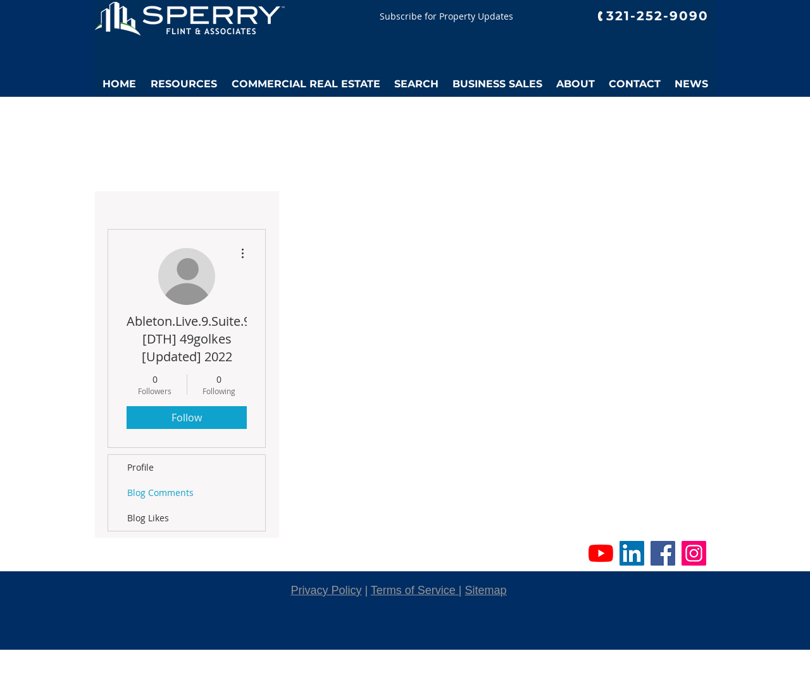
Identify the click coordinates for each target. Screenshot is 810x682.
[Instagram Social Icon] (694, 553)
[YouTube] (601, 553)
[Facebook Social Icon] (663, 553)
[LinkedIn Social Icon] (632, 553)
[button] (183, 84)
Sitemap (486, 590)
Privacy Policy (325, 590)
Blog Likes (148, 518)
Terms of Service (415, 590)
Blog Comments (160, 493)
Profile (140, 467)
